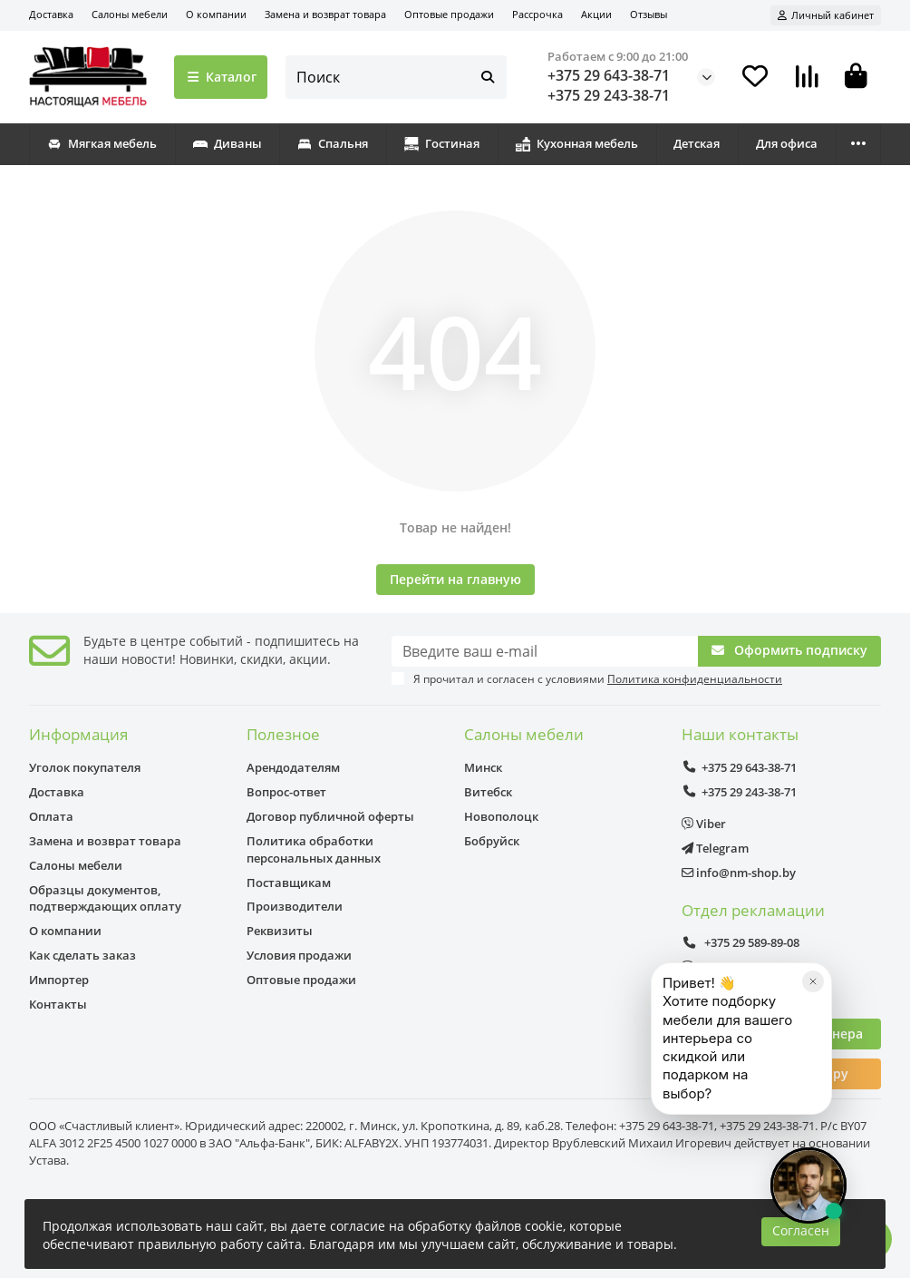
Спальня (332, 143)
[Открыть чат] (808, 1185)
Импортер (59, 979)
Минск (483, 767)
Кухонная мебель (577, 143)
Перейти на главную (455, 579)
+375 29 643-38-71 (608, 75)
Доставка (51, 14)
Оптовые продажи (449, 14)
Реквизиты (280, 930)
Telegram (715, 848)
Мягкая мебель (102, 143)
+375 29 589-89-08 (740, 942)
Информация (78, 734)
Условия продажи (299, 955)
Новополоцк (501, 816)
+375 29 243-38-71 (608, 95)
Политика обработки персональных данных (314, 849)
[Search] (397, 77)
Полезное (283, 734)
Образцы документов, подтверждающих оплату (105, 898)
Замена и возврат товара (325, 14)
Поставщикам (289, 882)
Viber (704, 823)
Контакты (58, 1004)
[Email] (545, 651)
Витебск (488, 792)
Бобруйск (491, 841)
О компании (216, 14)
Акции (596, 14)
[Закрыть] (813, 1033)
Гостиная (441, 143)
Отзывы (648, 14)
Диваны (227, 143)
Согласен (800, 1230)
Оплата (51, 816)
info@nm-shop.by (739, 872)
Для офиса (787, 143)
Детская (696, 143)
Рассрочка (537, 14)
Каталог (221, 76)
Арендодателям (293, 767)
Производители (295, 906)
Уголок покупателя (84, 767)
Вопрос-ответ (286, 792)
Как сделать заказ (82, 955)
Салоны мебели (130, 14)
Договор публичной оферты (330, 816)
